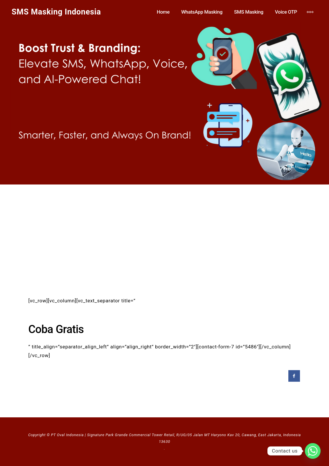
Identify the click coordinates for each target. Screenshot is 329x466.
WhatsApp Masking (201, 12)
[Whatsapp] (313, 451)
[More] (310, 12)
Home (163, 12)
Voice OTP (286, 12)
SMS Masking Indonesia (56, 12)
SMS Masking (248, 12)
